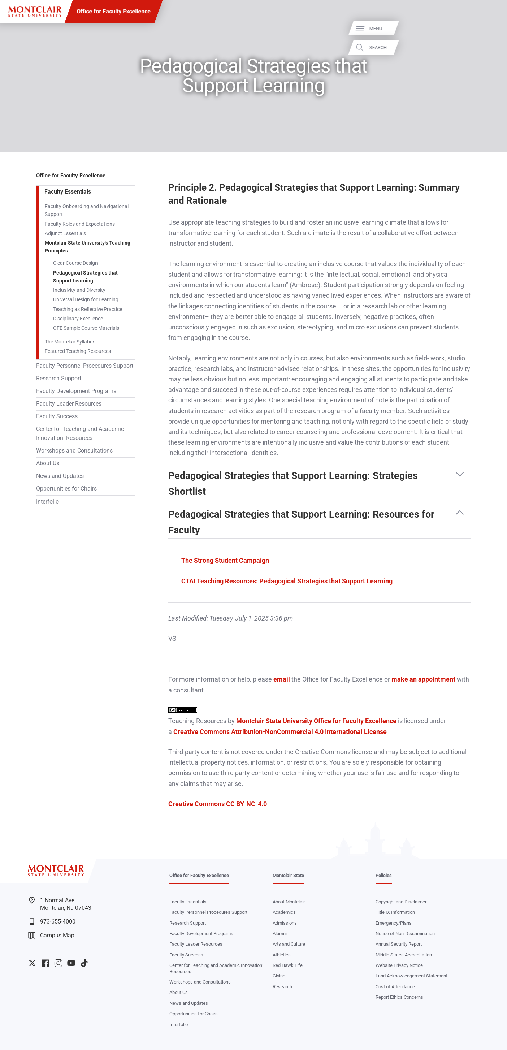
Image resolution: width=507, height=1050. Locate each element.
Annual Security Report (399, 944)
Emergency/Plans (394, 923)
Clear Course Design (75, 263)
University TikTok (84, 963)
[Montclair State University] (35, 11)
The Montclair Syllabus (70, 342)
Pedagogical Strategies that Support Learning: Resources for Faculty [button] (301, 521)
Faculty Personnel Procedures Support (84, 366)
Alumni (280, 933)
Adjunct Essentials (65, 233)
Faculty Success (57, 416)
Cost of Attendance (395, 986)
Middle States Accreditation (404, 955)
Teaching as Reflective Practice (87, 309)
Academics (284, 912)
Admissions (285, 923)
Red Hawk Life (288, 965)
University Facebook (45, 963)
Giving (279, 975)
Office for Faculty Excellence (114, 11)
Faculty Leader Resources (68, 404)
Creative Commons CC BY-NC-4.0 (217, 804)
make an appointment (423, 679)
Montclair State (288, 875)
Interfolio (47, 501)
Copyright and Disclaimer (401, 901)
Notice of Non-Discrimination (405, 933)
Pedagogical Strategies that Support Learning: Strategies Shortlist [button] (293, 482)
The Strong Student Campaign (225, 560)
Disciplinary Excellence (78, 318)
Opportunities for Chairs (66, 488)
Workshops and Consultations (74, 451)
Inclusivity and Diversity (79, 290)
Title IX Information (395, 912)
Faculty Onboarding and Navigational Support (87, 210)
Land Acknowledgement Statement (411, 975)
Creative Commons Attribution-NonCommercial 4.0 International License (280, 731)
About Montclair (289, 901)
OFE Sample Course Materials (86, 328)
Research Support (58, 378)
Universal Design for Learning (85, 299)
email (281, 679)
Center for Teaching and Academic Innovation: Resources (80, 433)
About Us (47, 463)
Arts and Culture (289, 944)
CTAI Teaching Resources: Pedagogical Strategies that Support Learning (287, 581)
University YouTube (71, 963)
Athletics (282, 955)
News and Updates (60, 476)
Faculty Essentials (67, 192)
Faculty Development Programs (76, 391)
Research (282, 986)
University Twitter (32, 963)
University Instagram (58, 963)
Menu (489, 28)
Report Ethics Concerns (399, 997)
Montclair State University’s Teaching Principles (87, 247)
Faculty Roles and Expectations (80, 224)
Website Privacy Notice (399, 965)
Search (491, 47)
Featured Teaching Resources (78, 351)
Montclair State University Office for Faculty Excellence (316, 721)
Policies (384, 875)
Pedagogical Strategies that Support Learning (85, 277)
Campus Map (51, 935)
